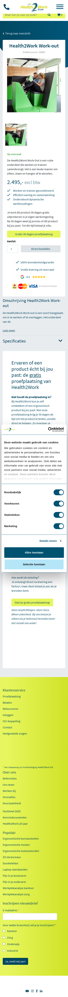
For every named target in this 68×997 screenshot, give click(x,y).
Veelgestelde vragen (15, 733)
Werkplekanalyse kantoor (18, 888)
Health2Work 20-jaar (15, 823)
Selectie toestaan (34, 564)
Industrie (12, 950)
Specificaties (32, 341)
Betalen (7, 702)
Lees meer (9, 330)
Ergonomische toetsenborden (21, 851)
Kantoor (12, 931)
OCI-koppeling (11, 721)
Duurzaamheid (12, 803)
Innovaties (9, 797)
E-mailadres (11, 910)
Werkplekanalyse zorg (16, 894)
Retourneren (10, 709)
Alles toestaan (34, 552)
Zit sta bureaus (12, 857)
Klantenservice (14, 690)
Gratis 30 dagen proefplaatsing (34, 234)
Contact (7, 727)
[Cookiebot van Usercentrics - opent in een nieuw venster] (48, 429)
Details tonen (48, 540)
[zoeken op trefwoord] (23, 14)
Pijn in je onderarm (14, 882)
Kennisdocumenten (15, 817)
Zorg (10, 937)
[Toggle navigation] (59, 7)
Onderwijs (13, 944)
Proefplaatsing (12, 696)
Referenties (10, 778)
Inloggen (8, 715)
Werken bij (9, 791)
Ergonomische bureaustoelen (21, 838)
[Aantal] (12, 249)
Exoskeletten (10, 863)
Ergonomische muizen (16, 844)
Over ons (9, 772)
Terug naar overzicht (16, 33)
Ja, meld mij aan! (15, 961)
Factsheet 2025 (12, 811)
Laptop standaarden (15, 869)
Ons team (8, 784)
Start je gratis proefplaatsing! (32, 602)
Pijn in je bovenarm (14, 875)
